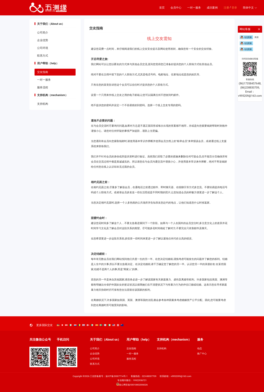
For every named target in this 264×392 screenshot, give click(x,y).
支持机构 (42, 103)
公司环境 (42, 48)
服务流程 (42, 87)
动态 (199, 348)
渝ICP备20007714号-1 (116, 376)
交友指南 (42, 72)
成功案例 (212, 7)
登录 (234, 7)
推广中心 (202, 353)
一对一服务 (194, 7)
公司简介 (42, 32)
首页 (162, 7)
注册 (226, 7)
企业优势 (42, 40)
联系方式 (42, 55)
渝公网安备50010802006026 (132, 384)
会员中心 (175, 7)
